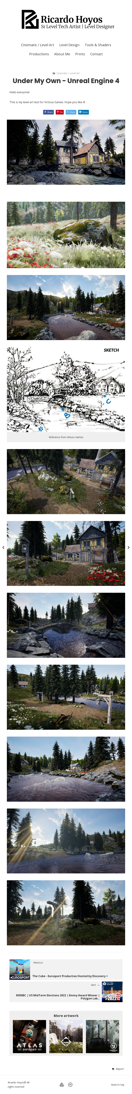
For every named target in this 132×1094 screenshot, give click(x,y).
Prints (80, 54)
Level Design (69, 45)
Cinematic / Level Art (37, 45)
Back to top (117, 1084)
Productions (39, 54)
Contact (96, 54)
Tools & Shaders (98, 45)
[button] (117, 1068)
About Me (62, 54)
